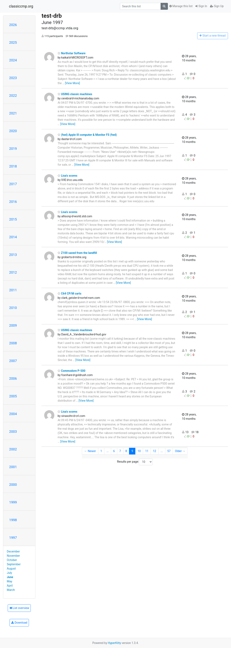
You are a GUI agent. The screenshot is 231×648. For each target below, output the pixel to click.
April (10, 585)
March (11, 589)
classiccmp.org (21, 6)
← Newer (90, 451)
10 (139, 451)
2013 (13, 255)
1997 (13, 538)
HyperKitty (114, 643)
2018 (13, 166)
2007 (13, 361)
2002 (13, 449)
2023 (13, 78)
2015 (13, 219)
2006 (13, 378)
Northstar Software (71, 53)
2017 (13, 184)
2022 (13, 96)
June (10, 577)
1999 (13, 502)
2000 (13, 485)
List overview (19, 608)
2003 (13, 431)
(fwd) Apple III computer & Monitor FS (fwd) (87, 134)
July (9, 572)
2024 (13, 60)
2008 (13, 343)
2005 (13, 396)
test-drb (52, 15)
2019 (13, 149)
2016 (13, 202)
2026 (13, 25)
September (14, 564)
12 (154, 451)
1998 (13, 520)
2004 (13, 414)
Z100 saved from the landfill (77, 252)
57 (169, 451)
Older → (180, 451)
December (13, 551)
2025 (13, 42)
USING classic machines (75, 94)
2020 (13, 131)
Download (19, 622)
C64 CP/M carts (69, 293)
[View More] (72, 83)
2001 (13, 467)
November (13, 555)
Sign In (201, 6)
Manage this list (181, 6)
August (11, 568)
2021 (13, 113)
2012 (13, 272)
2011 (13, 290)
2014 (13, 237)
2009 (13, 325)
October (12, 560)
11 (147, 451)
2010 (13, 308)
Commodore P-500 (71, 370)
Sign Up (217, 6)
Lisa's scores (67, 175)
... (107, 451)
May (9, 581)
